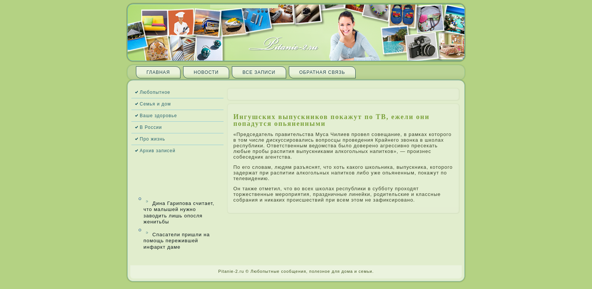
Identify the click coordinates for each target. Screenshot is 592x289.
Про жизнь (152, 139)
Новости (206, 72)
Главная (158, 72)
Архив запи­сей (158, 150)
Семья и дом (155, 104)
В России (151, 127)
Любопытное (155, 92)
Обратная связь (322, 72)
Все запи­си (258, 72)
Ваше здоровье (158, 115)
